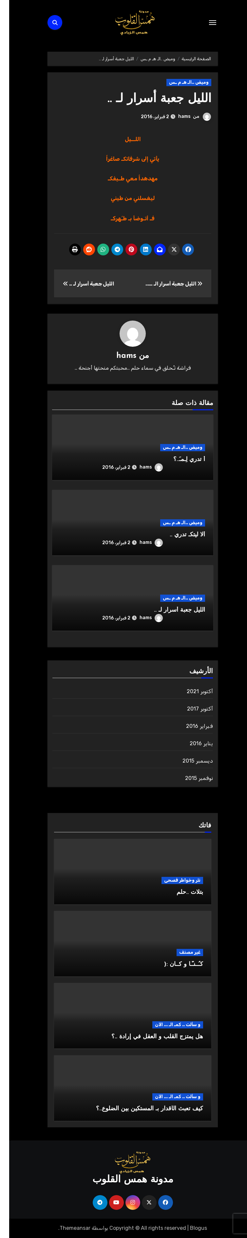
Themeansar (65, 1228)
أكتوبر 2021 (191, 691)
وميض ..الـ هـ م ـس (180, 82)
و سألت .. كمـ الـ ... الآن (168, 1024)
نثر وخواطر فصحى (173, 880)
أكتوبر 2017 (191, 709)
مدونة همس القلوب (123, 1180)
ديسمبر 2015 (188, 761)
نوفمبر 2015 (190, 778)
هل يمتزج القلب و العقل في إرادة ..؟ (148, 1037)
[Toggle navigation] (203, 23)
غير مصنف (180, 952)
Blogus (189, 1228)
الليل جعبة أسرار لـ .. (148, 99)
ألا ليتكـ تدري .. (178, 535)
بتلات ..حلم (180, 892)
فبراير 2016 (190, 726)
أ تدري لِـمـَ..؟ (180, 459)
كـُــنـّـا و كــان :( (174, 964)
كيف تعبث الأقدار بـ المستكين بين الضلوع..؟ (140, 1109)
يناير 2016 (192, 743)
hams (175, 116)
